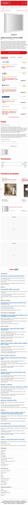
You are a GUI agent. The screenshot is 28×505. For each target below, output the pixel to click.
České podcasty (4, 490)
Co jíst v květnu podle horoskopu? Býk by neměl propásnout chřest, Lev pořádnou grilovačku (13, 379)
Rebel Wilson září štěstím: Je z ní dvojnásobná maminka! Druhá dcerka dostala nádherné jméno (13, 319)
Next (26, 189)
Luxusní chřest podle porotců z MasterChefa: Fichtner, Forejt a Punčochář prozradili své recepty (13, 376)
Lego (2, 475)
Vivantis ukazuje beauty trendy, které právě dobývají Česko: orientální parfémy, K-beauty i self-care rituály (13, 405)
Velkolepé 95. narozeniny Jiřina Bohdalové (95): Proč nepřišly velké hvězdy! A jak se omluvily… (13, 306)
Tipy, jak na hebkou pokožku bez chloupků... (10, 323)
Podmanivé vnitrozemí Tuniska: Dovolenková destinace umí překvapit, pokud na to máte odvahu (13, 395)
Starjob (2, 489)
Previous (1, 189)
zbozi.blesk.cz (3, 456)
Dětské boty (3, 481)
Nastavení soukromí (12, 503)
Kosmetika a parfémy (5, 478)
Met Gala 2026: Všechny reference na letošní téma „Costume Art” (14, 407)
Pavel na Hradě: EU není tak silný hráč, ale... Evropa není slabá (13, 445)
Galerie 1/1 (14, 34)
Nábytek (12, 6)
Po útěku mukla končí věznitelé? (7, 308)
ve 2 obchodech (5, 200)
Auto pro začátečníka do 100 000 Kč (8, 461)
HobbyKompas (4, 459)
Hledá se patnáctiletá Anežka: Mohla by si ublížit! (10, 310)
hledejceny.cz (3, 450)
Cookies (5, 503)
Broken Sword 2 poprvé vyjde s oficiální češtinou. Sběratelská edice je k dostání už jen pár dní (13, 434)
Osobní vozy (3, 453)
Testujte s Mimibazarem (5, 470)
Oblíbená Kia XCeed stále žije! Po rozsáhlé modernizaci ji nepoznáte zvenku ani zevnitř (12, 338)
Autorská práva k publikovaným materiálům (12, 501)
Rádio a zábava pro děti (5, 492)
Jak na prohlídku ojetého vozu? (7, 458)
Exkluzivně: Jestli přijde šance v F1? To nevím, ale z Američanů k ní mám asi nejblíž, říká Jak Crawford (14, 332)
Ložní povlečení (4, 482)
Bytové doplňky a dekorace (21, 6)
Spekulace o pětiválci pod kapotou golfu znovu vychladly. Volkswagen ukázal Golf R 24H (12, 335)
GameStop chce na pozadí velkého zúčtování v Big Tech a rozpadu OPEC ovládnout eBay (12, 367)
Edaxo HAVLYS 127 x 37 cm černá (9, 179)
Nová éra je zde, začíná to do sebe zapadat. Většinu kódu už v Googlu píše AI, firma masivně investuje (13, 361)
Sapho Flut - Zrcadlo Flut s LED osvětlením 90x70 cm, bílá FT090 (9, 113)
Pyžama (2, 476)
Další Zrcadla (4, 178)
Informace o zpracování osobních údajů (18, 502)
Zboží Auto (3, 462)
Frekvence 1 (3, 494)
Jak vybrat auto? (4, 465)
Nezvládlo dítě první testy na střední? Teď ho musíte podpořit (13, 421)
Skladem (24, 62)
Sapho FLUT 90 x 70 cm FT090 (12, 38)
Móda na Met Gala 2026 (5, 444)
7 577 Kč (23, 68)
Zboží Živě (3, 452)
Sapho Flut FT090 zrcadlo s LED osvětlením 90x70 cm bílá (9, 91)
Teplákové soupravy (5, 479)
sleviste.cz (7, 6)
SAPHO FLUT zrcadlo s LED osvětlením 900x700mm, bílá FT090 (10, 79)
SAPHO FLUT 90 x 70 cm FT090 (8, 101)
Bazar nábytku (3, 484)
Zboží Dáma (3, 455)
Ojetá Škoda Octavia (5, 464)
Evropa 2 (2, 495)
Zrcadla (3, 8)
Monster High (3, 472)
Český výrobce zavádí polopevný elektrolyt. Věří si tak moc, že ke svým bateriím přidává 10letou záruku (14, 352)
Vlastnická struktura (20, 503)
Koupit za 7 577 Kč (14, 52)
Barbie (2, 473)
